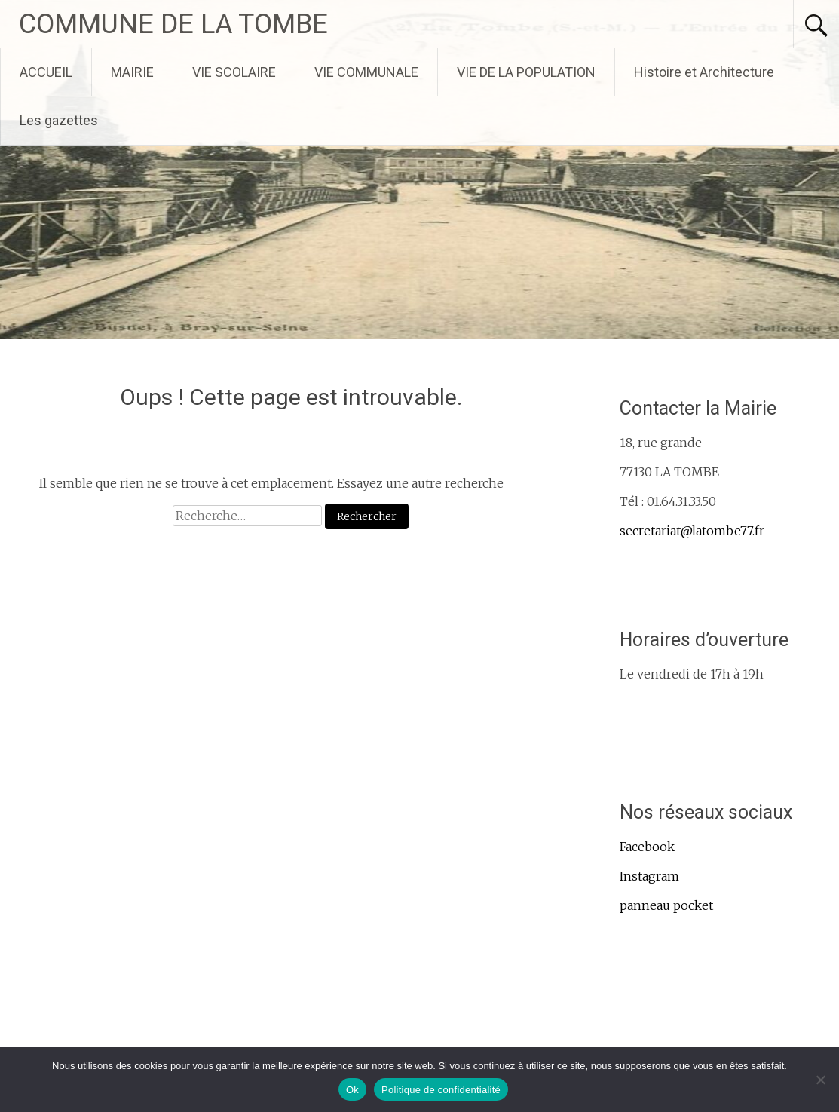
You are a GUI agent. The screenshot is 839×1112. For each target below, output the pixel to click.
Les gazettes (59, 120)
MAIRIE (132, 72)
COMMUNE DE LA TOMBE (173, 24)
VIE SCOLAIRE (234, 72)
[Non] (820, 1079)
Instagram (649, 876)
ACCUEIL (46, 72)
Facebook (647, 846)
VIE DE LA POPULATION (526, 72)
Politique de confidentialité (441, 1089)
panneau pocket (666, 905)
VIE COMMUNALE (366, 72)
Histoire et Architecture (704, 72)
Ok (352, 1089)
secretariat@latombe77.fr (692, 530)
